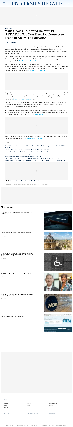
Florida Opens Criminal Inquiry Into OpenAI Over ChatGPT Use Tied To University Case (16, 213)
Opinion (6, 407)
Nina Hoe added (40, 114)
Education (37, 181)
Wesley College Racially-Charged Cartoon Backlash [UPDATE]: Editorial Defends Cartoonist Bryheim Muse (35, 160)
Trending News (9, 28)
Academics (6, 403)
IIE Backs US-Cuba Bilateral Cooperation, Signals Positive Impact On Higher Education (29, 154)
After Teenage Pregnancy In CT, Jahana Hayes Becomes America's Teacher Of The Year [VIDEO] (32, 158)
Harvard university (15, 181)
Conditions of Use (55, 425)
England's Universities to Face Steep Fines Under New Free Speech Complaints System (16, 233)
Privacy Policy (63, 425)
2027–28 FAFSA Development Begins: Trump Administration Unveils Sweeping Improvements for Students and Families (16, 315)
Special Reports (53, 403)
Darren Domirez (11, 42)
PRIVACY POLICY (30, 417)
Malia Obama (25, 181)
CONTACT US (6, 419)
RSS (50, 417)
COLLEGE (51, 405)
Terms (49, 425)
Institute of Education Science (22, 99)
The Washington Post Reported (33, 139)
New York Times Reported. (27, 61)
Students (43, 181)
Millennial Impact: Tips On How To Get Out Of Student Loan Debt (23, 156)
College (31, 181)
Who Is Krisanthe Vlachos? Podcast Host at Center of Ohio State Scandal (17, 274)
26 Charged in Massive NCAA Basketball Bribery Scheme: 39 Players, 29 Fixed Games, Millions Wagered (17, 295)
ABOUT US (6, 417)
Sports (6, 405)
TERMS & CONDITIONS (31, 419)
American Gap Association (36, 71)
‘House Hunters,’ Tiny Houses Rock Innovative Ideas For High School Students (27, 149)
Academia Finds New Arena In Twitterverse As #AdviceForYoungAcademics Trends (28, 152)
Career (28, 405)
